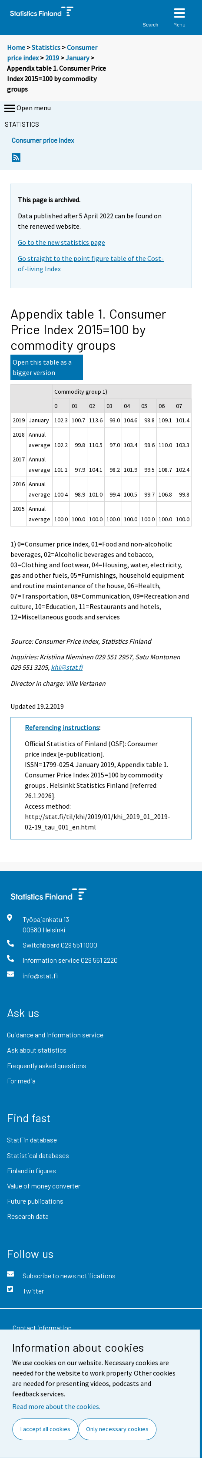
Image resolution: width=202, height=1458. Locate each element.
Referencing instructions (62, 727)
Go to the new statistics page (61, 242)
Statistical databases (38, 1155)
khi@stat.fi (67, 667)
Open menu (27, 108)
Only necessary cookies (117, 1429)
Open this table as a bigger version (42, 367)
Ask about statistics (36, 1050)
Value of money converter (43, 1186)
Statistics (46, 47)
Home (16, 47)
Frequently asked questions (46, 1065)
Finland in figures (31, 1170)
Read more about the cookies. (56, 1406)
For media (21, 1080)
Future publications (35, 1201)
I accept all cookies (45, 1429)
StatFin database (32, 1139)
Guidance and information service (55, 1034)
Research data (28, 1216)
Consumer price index (43, 140)
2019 (52, 57)
